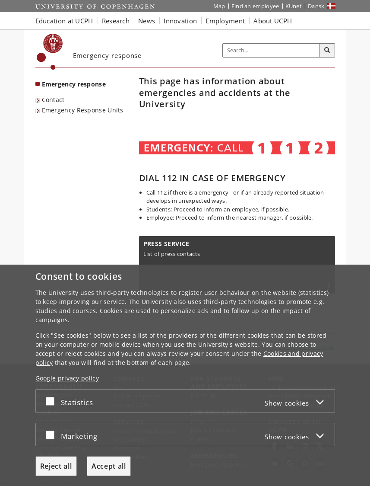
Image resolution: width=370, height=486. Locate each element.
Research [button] (116, 20)
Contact (53, 100)
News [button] (146, 20)
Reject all (56, 466)
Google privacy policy (67, 378)
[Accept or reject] (52, 401)
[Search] (327, 50)
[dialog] (185, 375)
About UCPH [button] (272, 20)
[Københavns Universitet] (50, 52)
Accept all (109, 466)
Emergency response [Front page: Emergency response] (74, 84)
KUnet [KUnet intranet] (293, 6)
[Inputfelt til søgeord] (271, 50)
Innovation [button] (180, 20)
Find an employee (255, 6)
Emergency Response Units (82, 110)
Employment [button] (225, 20)
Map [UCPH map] (219, 6)
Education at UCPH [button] (64, 20)
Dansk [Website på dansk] (316, 6)
